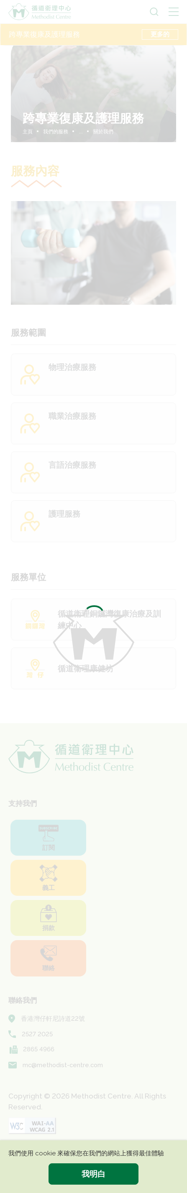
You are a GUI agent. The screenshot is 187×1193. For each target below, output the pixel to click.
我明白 (93, 1173)
